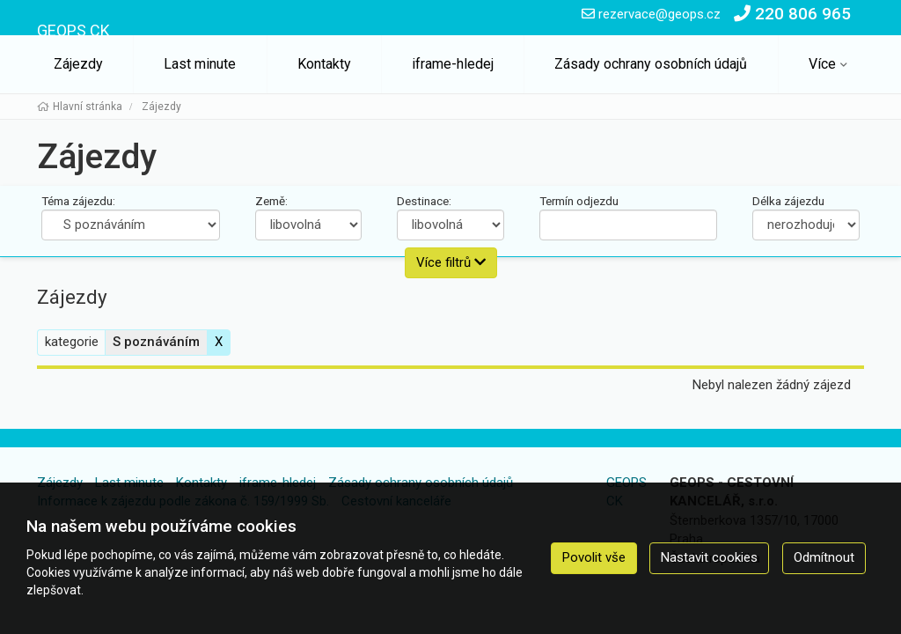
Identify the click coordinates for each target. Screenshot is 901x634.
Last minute (200, 63)
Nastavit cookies (709, 557)
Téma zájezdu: (78, 201)
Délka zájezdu (788, 201)
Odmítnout (824, 557)
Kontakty (324, 63)
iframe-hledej (453, 63)
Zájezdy (78, 63)
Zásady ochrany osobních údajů (650, 63)
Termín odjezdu (579, 201)
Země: (271, 201)
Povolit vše (594, 557)
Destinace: (424, 201)
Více (822, 63)
